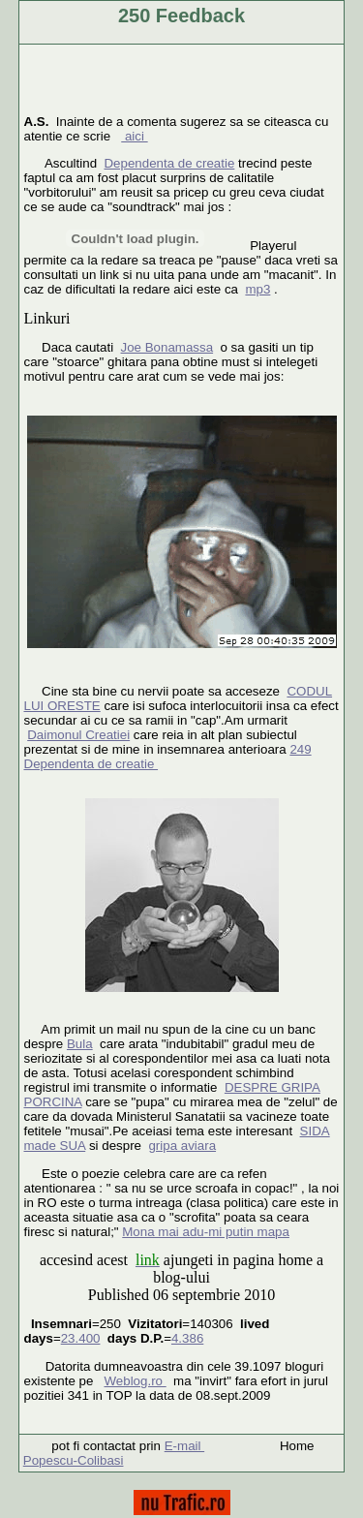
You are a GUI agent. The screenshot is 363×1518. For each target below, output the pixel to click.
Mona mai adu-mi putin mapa (205, 1231)
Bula (80, 1044)
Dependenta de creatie (169, 163)
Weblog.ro (135, 1381)
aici (134, 136)
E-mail (184, 1446)
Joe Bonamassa (167, 347)
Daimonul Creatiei (78, 735)
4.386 (187, 1338)
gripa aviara (182, 1145)
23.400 (81, 1338)
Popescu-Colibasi (73, 1460)
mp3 (257, 289)
